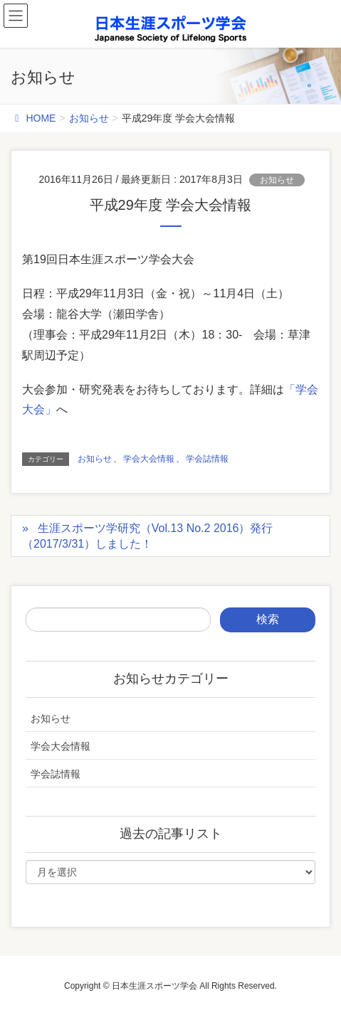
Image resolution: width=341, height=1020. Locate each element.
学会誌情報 (207, 459)
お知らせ (277, 180)
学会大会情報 (148, 459)
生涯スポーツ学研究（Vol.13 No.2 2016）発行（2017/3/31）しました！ (147, 536)
